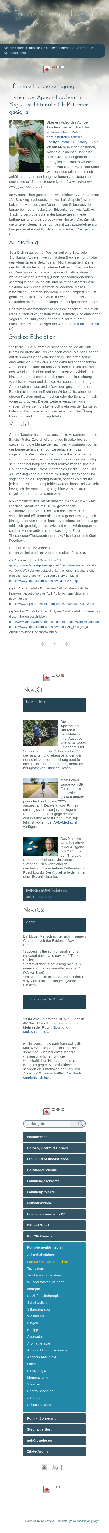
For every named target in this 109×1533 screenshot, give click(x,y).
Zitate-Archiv (37, 1451)
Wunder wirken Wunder (45, 1282)
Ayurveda (34, 1336)
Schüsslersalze (39, 1405)
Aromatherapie (38, 1343)
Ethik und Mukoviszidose (48, 1159)
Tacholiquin (36, 1268)
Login (96, 1521)
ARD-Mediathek (65, 822)
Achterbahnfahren (41, 1255)
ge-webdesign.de (79, 1521)
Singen (32, 1323)
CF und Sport (38, 1225)
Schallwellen (37, 1302)
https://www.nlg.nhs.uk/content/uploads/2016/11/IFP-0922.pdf (51, 604)
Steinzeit (34, 1384)
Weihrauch (35, 1316)
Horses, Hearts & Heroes (47, 1148)
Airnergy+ (34, 1398)
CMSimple (47, 1521)
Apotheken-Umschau (45, 768)
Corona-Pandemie (42, 1170)
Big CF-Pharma (39, 1236)
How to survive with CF (46, 1214)
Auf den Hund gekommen (47, 1350)
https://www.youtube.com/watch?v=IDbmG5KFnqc (44, 581)
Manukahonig (37, 1377)
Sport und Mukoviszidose (45, 1029)
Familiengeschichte (43, 1181)
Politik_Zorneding (42, 1418)
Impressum (44, 897)
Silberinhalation (39, 1309)
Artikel (57, 872)
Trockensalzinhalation (44, 1275)
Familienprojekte (41, 1192)
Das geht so (86, 229)
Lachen (33, 1364)
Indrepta (33, 1289)
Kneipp (32, 1330)
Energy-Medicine (40, 1391)
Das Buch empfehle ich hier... (52, 1075)
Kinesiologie (36, 1371)
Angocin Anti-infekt (41, 1357)
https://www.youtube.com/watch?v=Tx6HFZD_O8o (44, 627)
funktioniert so (88, 324)
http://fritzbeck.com (30, 187)
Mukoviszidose (39, 1203)
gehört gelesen (39, 1440)
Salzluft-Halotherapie (43, 1296)
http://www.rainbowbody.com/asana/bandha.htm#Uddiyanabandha (55, 621)
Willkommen (37, 1137)
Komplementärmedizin (46, 1247)
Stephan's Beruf (40, 1429)
